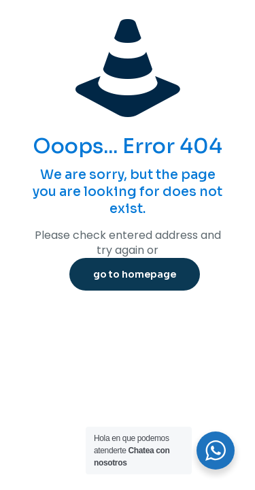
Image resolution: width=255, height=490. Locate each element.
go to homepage (134, 274)
